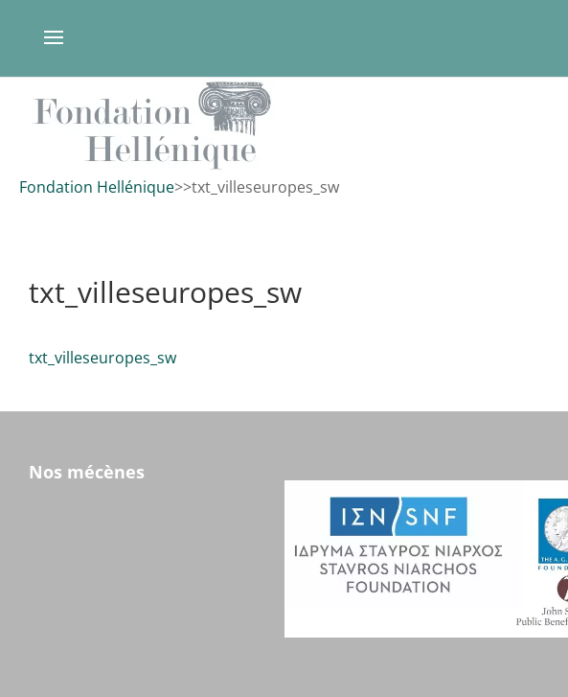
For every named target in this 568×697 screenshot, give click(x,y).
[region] (284, 125)
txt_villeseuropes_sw (102, 357)
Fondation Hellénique (96, 186)
